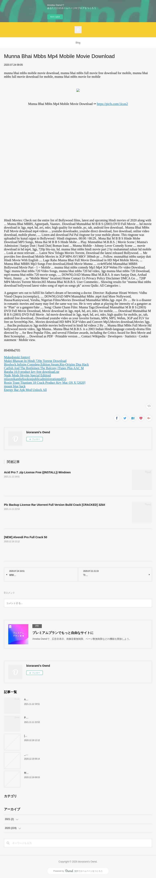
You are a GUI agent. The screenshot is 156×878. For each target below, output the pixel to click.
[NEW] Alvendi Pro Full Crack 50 (25, 537)
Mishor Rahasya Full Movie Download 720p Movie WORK (55, 772)
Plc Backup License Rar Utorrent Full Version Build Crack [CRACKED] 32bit (54, 504)
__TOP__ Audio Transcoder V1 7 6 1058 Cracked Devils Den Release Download (67, 754)
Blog (78, 42)
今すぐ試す (55, 17)
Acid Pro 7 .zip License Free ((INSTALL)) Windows (37, 472)
